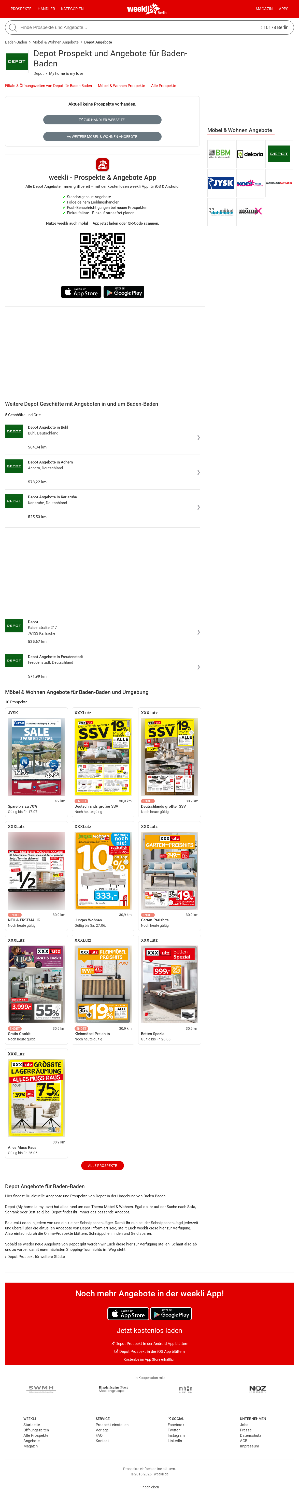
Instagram (176, 1435)
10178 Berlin (275, 27)
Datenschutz (250, 1435)
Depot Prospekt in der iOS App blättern (150, 1351)
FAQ (99, 1435)
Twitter (174, 1430)
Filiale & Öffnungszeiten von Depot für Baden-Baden (48, 85)
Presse (246, 1430)
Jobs (244, 1425)
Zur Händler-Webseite (102, 120)
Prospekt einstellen (112, 1425)
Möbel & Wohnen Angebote (56, 42)
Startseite (31, 1425)
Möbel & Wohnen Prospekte (121, 85)
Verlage (102, 1430)
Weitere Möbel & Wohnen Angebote (102, 137)
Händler (46, 9)
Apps (283, 9)
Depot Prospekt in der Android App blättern (149, 1343)
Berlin (162, 13)
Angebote (31, 1441)
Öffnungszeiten (36, 1430)
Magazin (264, 9)
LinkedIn (175, 1441)
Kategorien (72, 9)
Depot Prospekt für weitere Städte (35, 1256)
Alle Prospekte (163, 85)
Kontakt (102, 1441)
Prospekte (21, 9)
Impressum (249, 1446)
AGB (243, 1441)
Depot (39, 73)
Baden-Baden (16, 42)
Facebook (176, 1425)
